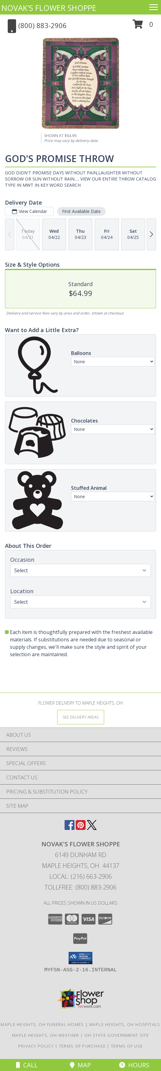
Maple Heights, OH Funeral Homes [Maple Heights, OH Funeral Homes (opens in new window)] (42, 1024)
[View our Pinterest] (81, 827)
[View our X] (92, 827)
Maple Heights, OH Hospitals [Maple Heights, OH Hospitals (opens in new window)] (124, 1024)
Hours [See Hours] (134, 1065)
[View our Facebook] (69, 827)
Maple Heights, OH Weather (45, 1035)
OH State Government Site (116, 1035)
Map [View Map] (80, 1065)
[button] (143, 26)
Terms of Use (127, 1046)
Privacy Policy (36, 1046)
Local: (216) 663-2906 (80, 876)
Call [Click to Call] (27, 1065)
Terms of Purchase (82, 1046)
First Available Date (81, 211)
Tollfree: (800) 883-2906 (80, 887)
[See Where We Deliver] (80, 717)
